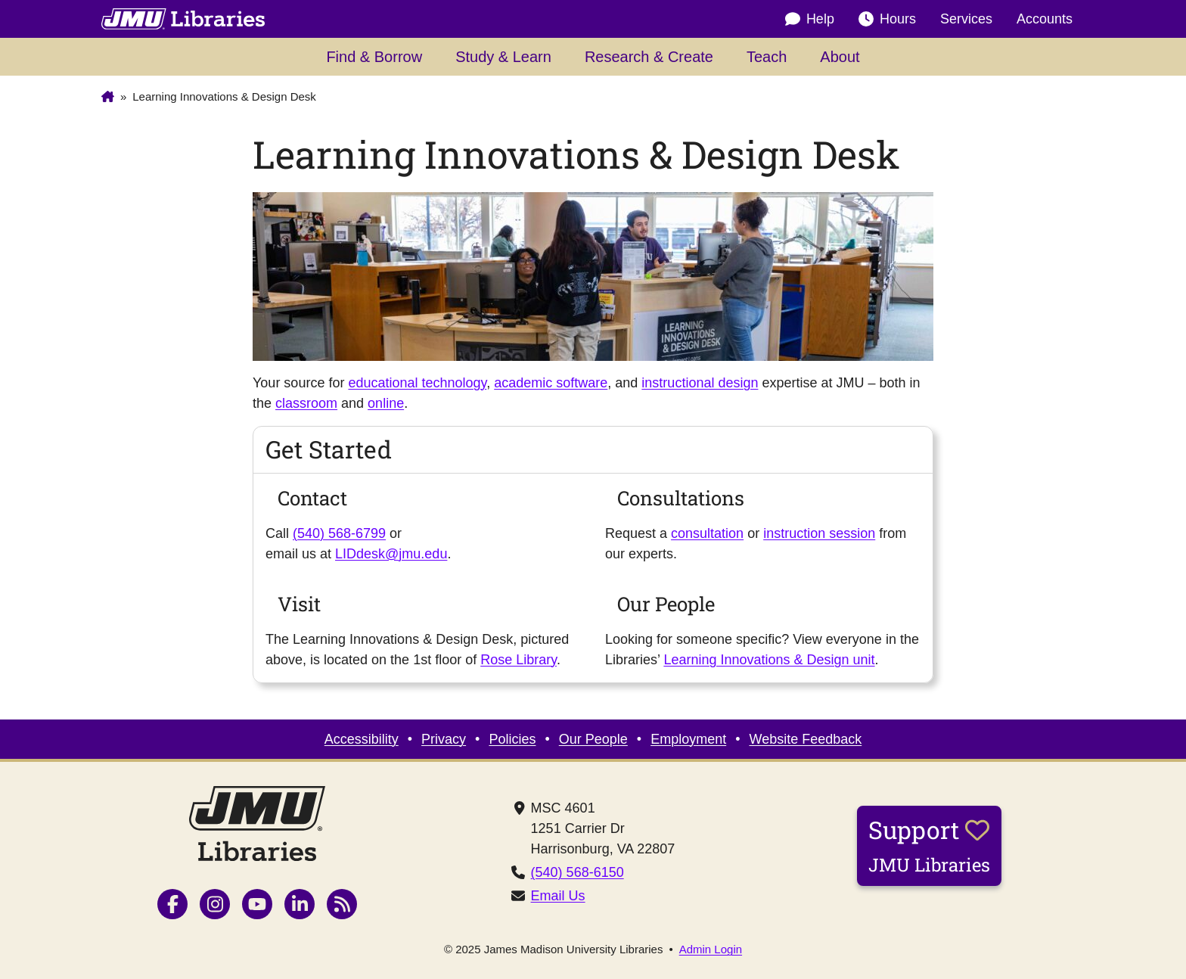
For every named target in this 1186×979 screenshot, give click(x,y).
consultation (707, 533)
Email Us (558, 895)
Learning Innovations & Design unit (768, 659)
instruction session (819, 533)
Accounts (1045, 18)
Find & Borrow (374, 56)
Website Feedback (806, 739)
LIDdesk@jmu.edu (391, 553)
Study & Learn (503, 56)
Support (929, 845)
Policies (512, 739)
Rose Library (518, 659)
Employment (688, 739)
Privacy (443, 739)
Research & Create (649, 56)
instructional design (699, 382)
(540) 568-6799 (339, 533)
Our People (593, 739)
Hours (887, 19)
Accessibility (361, 739)
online (386, 403)
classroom (306, 403)
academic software (550, 382)
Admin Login (710, 949)
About (839, 56)
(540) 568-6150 (577, 872)
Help (809, 19)
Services (966, 18)
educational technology (417, 382)
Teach (767, 56)
